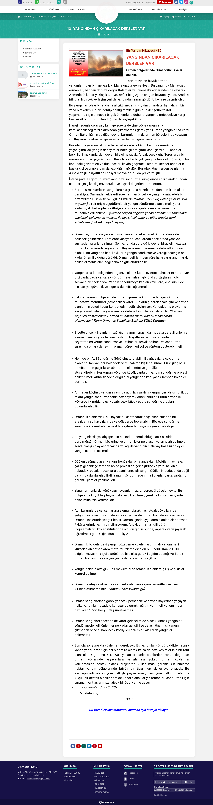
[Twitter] (137, 778)
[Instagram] (137, 784)
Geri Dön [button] (189, 16)
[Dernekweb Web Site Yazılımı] (106, 802)
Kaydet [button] (188, 782)
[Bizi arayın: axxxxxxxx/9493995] (27, 3)
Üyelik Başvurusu (134, 3)
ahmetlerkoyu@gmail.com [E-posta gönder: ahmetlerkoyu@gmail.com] (38, 779)
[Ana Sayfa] (106, 11)
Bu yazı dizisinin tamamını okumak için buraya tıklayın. (129, 710)
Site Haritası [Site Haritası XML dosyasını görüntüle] (160, 795)
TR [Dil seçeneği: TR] (59, 2)
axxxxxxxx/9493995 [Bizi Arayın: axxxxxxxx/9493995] (35, 775)
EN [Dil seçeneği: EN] (65, 2)
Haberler (28, 16)
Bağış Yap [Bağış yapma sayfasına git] (167, 2)
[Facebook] (137, 773)
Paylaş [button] (164, 16)
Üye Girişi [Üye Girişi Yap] (150, 3)
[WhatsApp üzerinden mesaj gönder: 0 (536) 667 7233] (46, 3)
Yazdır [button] (176, 16)
